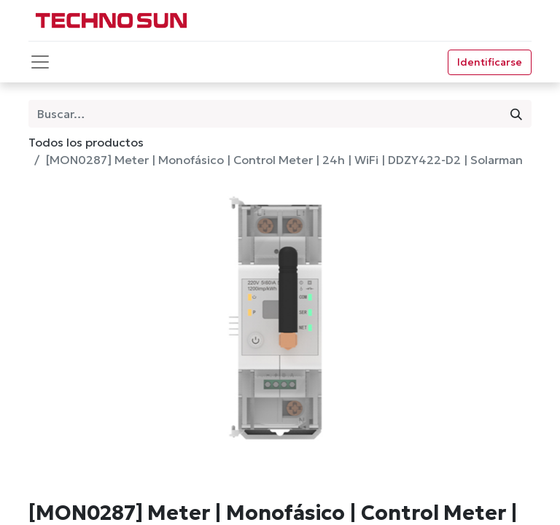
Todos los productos (86, 142)
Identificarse (489, 62)
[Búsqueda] (516, 114)
